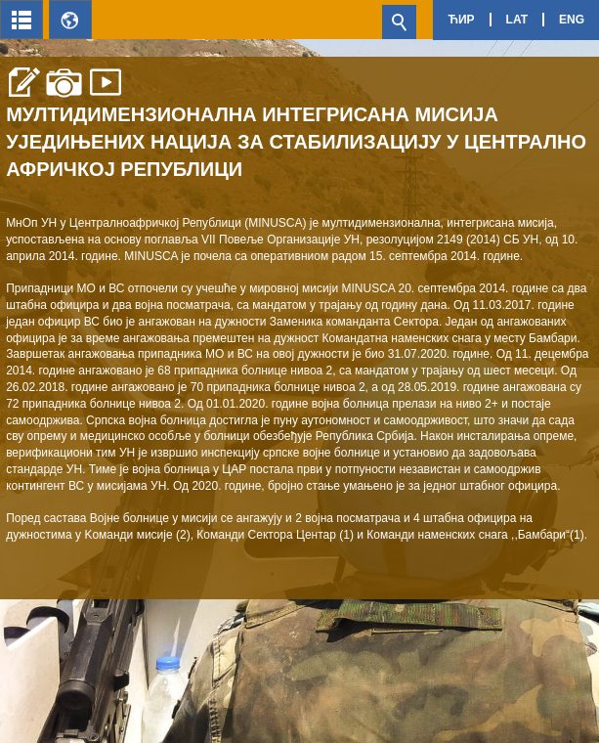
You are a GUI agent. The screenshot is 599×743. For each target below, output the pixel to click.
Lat (517, 19)
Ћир (461, 19)
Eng (571, 19)
